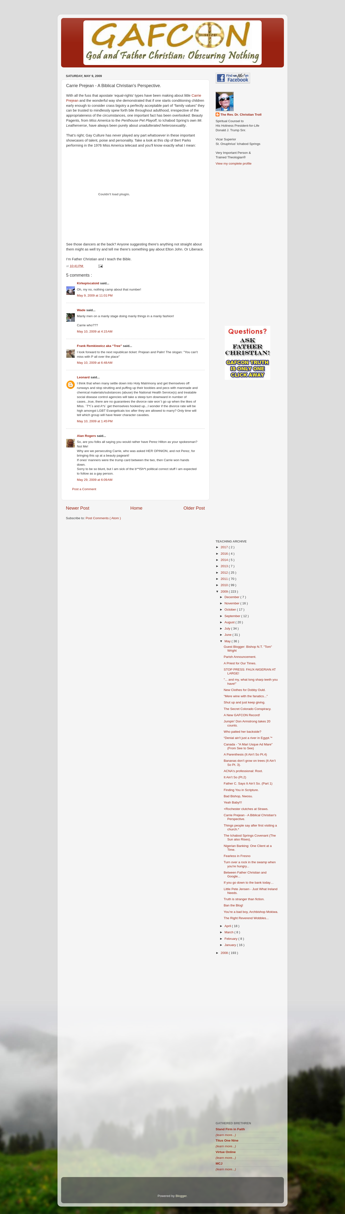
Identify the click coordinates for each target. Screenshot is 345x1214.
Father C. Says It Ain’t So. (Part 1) (248, 783)
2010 (225, 585)
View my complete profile (234, 163)
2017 (225, 547)
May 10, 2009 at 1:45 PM (95, 421)
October (230, 609)
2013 (225, 566)
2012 (225, 572)
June (228, 635)
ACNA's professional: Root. (243, 771)
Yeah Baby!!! (233, 802)
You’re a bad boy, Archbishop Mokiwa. (251, 912)
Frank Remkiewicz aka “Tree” (100, 346)
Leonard (84, 377)
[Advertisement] (135, 561)
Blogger (181, 1196)
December (232, 597)
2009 (225, 591)
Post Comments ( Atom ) (103, 518)
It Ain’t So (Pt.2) (235, 777)
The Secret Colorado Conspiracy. (247, 709)
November (232, 603)
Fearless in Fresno (237, 856)
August (230, 622)
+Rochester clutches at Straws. (246, 809)
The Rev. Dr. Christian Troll (241, 114)
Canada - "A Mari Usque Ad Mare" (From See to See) (248, 746)
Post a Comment (84, 489)
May (227, 641)
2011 (225, 579)
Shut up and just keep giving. (244, 702)
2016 (225, 553)
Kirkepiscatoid (88, 283)
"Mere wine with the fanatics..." (246, 696)
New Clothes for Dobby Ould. (245, 690)
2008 (225, 953)
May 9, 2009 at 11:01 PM (95, 295)
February (231, 938)
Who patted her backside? (242, 731)
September (232, 616)
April (228, 926)
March (229, 932)
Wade (81, 310)
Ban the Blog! (233, 905)
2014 (225, 560)
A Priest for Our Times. (240, 663)
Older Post (194, 508)
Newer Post (77, 508)
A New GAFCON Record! (242, 715)
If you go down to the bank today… (249, 882)
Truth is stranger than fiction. (244, 899)
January (230, 945)
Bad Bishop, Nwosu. (238, 796)
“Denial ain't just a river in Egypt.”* (248, 738)
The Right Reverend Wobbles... (246, 918)
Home (136, 508)
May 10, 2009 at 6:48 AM (94, 362)
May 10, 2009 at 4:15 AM (94, 331)
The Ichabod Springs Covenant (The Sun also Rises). (250, 837)
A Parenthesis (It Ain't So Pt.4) (245, 754)
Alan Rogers (87, 436)
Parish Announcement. (240, 657)
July (227, 628)
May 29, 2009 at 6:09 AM (94, 480)
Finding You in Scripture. (241, 790)
